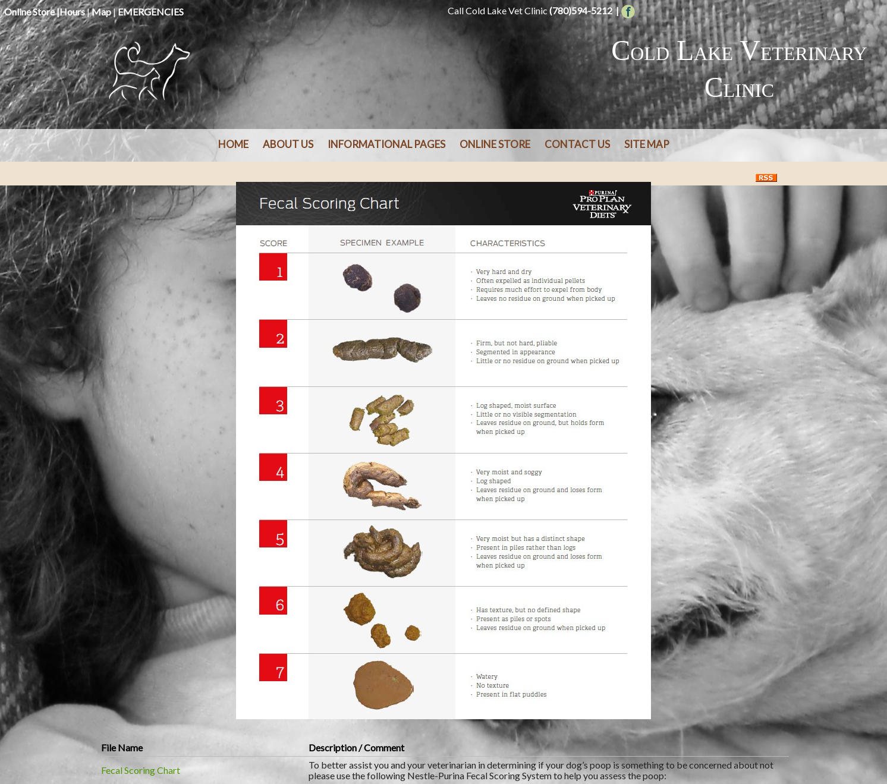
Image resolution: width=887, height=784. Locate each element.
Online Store (29, 11)
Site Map (646, 144)
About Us (288, 144)
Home (233, 144)
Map (101, 11)
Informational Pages (386, 144)
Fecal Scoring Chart (140, 770)
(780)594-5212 (580, 10)
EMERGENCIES (151, 11)
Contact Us (577, 144)
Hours (72, 11)
